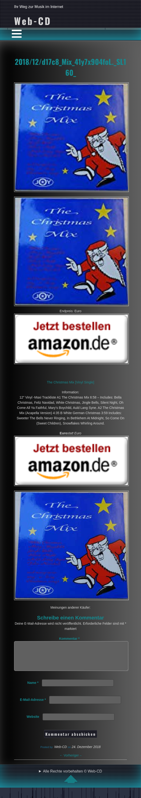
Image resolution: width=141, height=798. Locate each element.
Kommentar (69, 638)
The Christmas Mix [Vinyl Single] (70, 382)
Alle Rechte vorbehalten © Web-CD (72, 782)
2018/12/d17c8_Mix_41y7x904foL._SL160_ (70, 67)
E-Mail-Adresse (33, 705)
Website (33, 722)
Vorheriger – (70, 761)
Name (32, 688)
